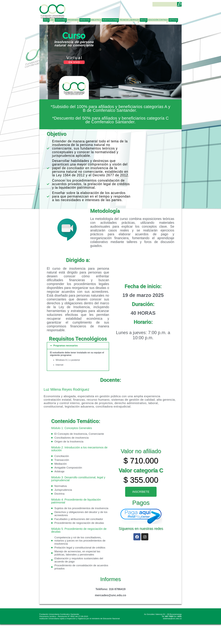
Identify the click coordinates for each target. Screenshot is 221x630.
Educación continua (158, 20)
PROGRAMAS (73, 20)
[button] (78, 345)
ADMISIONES (60, 20)
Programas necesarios (65, 345)
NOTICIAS (173, 20)
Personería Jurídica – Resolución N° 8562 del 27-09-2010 (63, 616)
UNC (52, 20)
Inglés (144, 20)
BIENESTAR (85, 20)
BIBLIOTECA (96, 20)
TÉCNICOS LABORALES (129, 20)
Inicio (46, 20)
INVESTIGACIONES (110, 20)
